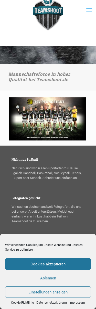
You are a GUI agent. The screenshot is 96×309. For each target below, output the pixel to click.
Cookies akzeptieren (48, 264)
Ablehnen (48, 278)
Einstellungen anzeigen (48, 292)
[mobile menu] (89, 10)
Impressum (77, 302)
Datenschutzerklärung (51, 302)
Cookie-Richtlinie (22, 302)
